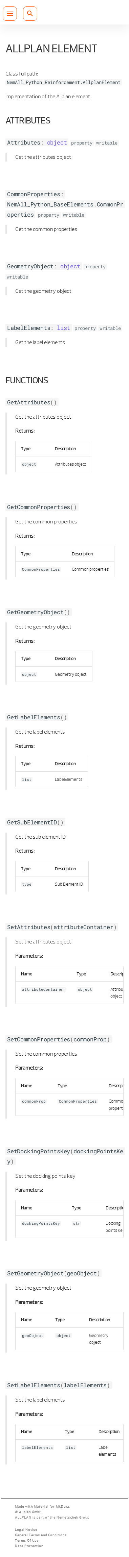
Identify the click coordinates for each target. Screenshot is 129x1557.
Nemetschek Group (73, 1517)
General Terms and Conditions (41, 1535)
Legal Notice (26, 1529)
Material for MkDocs (52, 1506)
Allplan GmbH (30, 1512)
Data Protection (29, 1546)
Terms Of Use (27, 1540)
